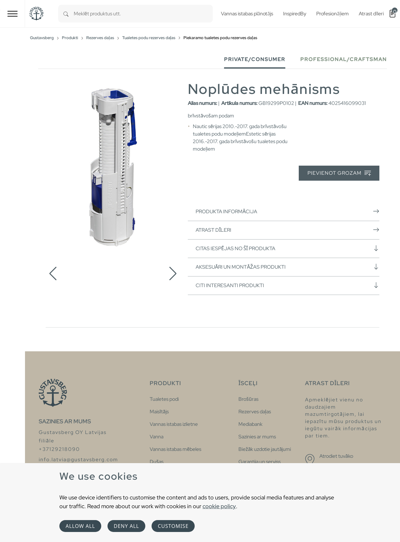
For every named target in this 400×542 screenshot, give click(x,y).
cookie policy (219, 506)
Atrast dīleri (287, 229)
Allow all (80, 526)
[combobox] (143, 13)
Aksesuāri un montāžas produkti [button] (287, 266)
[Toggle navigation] (12, 13)
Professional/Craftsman (343, 59)
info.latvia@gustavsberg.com (78, 459)
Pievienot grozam (339, 173)
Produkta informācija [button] (287, 211)
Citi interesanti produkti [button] (287, 285)
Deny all (126, 526)
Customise (173, 526)
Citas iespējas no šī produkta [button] (287, 248)
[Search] (66, 13)
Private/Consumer (254, 59)
